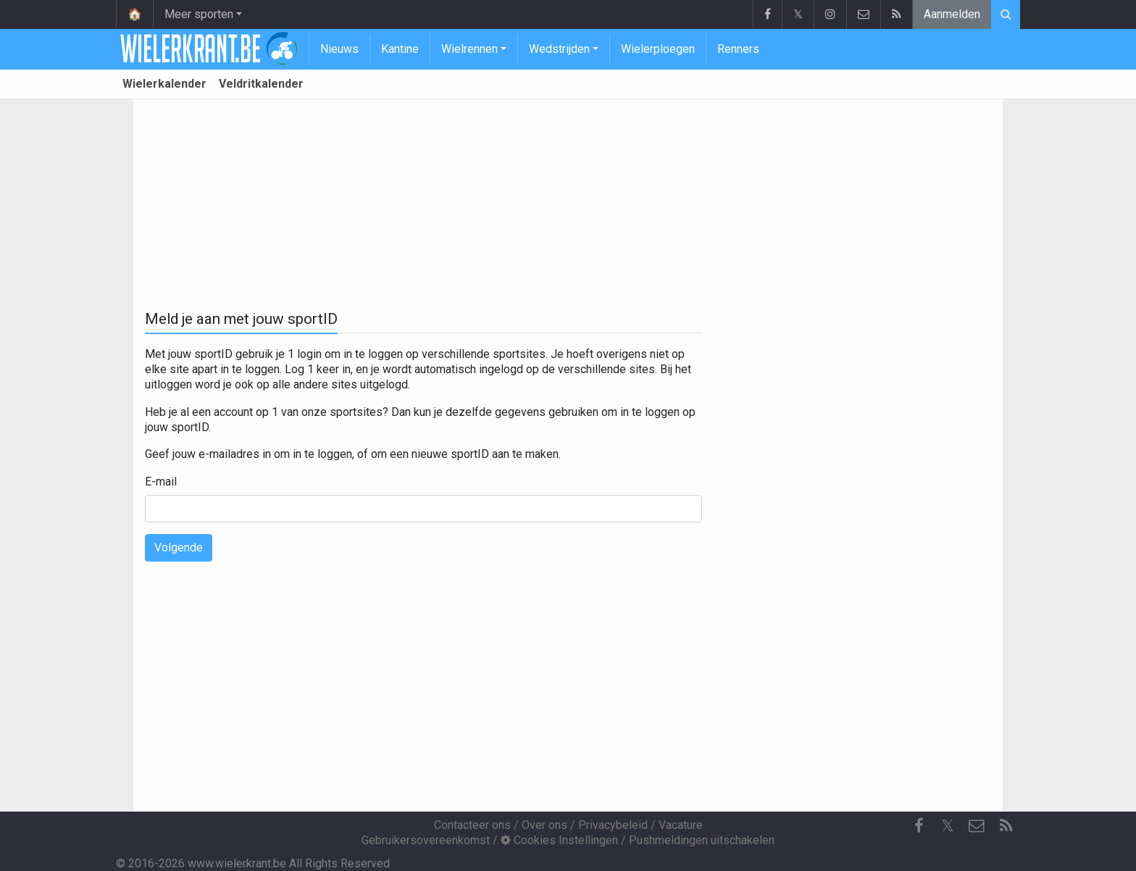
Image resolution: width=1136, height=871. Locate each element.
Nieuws (339, 49)
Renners (738, 49)
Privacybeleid (613, 825)
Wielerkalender (164, 84)
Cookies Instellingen (559, 840)
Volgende (178, 547)
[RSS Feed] (1005, 826)
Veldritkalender (261, 84)
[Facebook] (918, 826)
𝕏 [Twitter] (947, 826)
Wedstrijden (559, 49)
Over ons (544, 825)
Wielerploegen (658, 49)
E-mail (161, 481)
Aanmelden (952, 14)
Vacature (681, 825)
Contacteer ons (472, 825)
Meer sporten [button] (198, 14)
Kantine (400, 49)
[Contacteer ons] (976, 826)
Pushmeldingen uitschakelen (701, 840)
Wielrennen (469, 49)
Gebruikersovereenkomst (426, 840)
